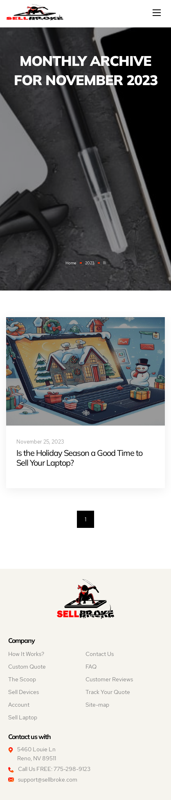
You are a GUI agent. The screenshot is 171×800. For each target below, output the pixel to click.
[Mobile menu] (157, 12)
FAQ (91, 666)
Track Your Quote (108, 692)
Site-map (97, 704)
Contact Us (100, 654)
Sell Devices (23, 692)
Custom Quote (27, 666)
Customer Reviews (109, 679)
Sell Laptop (22, 717)
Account (18, 704)
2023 (89, 263)
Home (70, 263)
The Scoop (22, 679)
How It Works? (26, 654)
